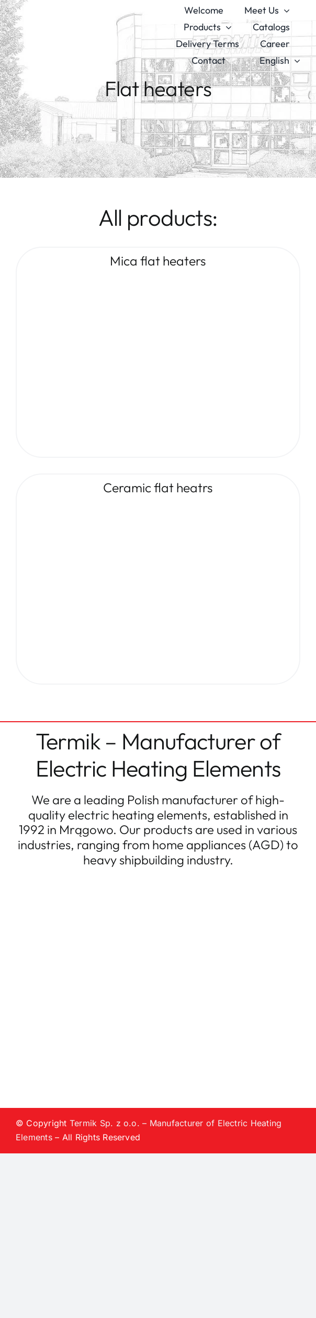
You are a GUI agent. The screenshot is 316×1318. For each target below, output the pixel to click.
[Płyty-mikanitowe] (147, 278)
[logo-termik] (73, 22)
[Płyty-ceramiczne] (147, 505)
